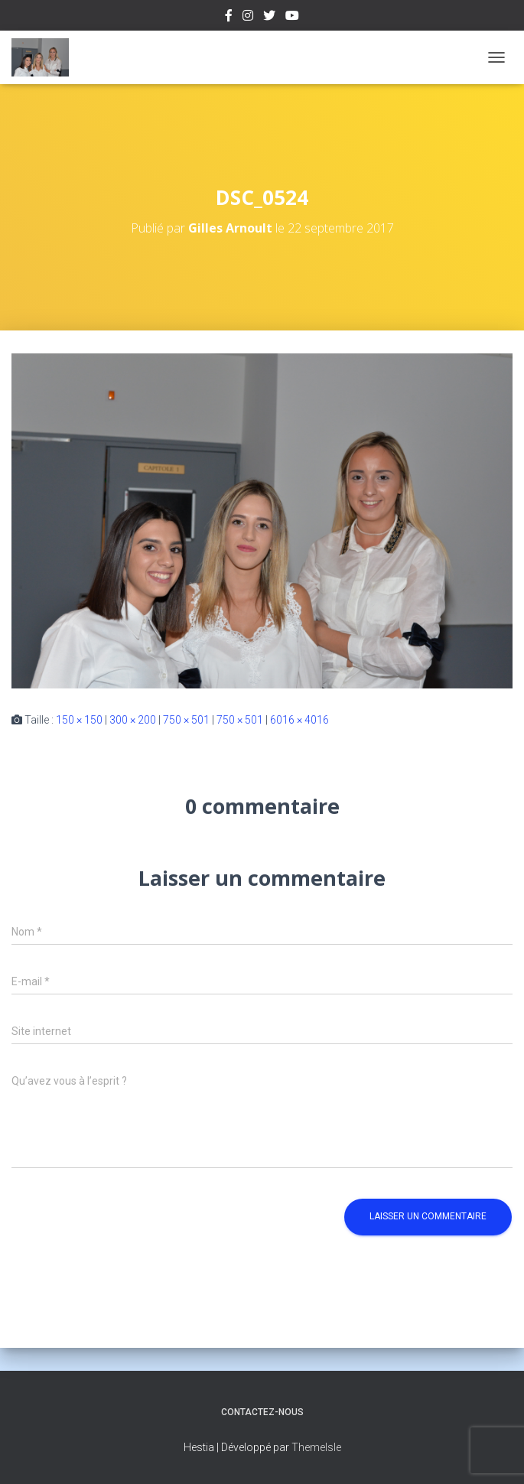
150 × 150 (79, 720)
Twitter (269, 17)
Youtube (292, 17)
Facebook (229, 17)
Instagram (247, 17)
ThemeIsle (316, 1447)
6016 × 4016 (299, 720)
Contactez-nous (262, 1412)
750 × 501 (186, 720)
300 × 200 (132, 720)
